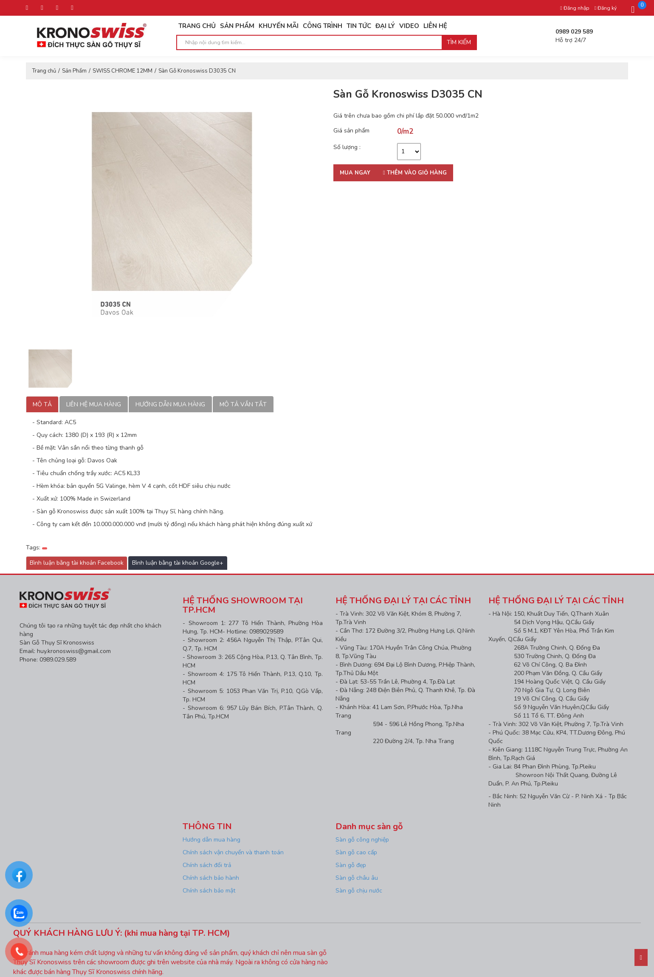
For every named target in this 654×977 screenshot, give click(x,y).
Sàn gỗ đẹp (350, 865)
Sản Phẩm (74, 71)
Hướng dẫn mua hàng (170, 404)
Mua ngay (355, 173)
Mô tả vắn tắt (243, 404)
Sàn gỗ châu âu (356, 878)
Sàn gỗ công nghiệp (362, 840)
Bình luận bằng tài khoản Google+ (177, 563)
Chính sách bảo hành (211, 878)
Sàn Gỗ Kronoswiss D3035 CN (197, 71)
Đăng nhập (574, 8)
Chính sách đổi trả (207, 865)
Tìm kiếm (459, 42)
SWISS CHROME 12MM (122, 71)
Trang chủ (44, 71)
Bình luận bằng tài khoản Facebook (77, 563)
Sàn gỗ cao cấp (356, 852)
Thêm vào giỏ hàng (415, 173)
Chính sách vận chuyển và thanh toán (233, 852)
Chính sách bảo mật (209, 891)
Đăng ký (606, 8)
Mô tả (42, 404)
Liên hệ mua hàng (93, 404)
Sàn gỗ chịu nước (358, 891)
